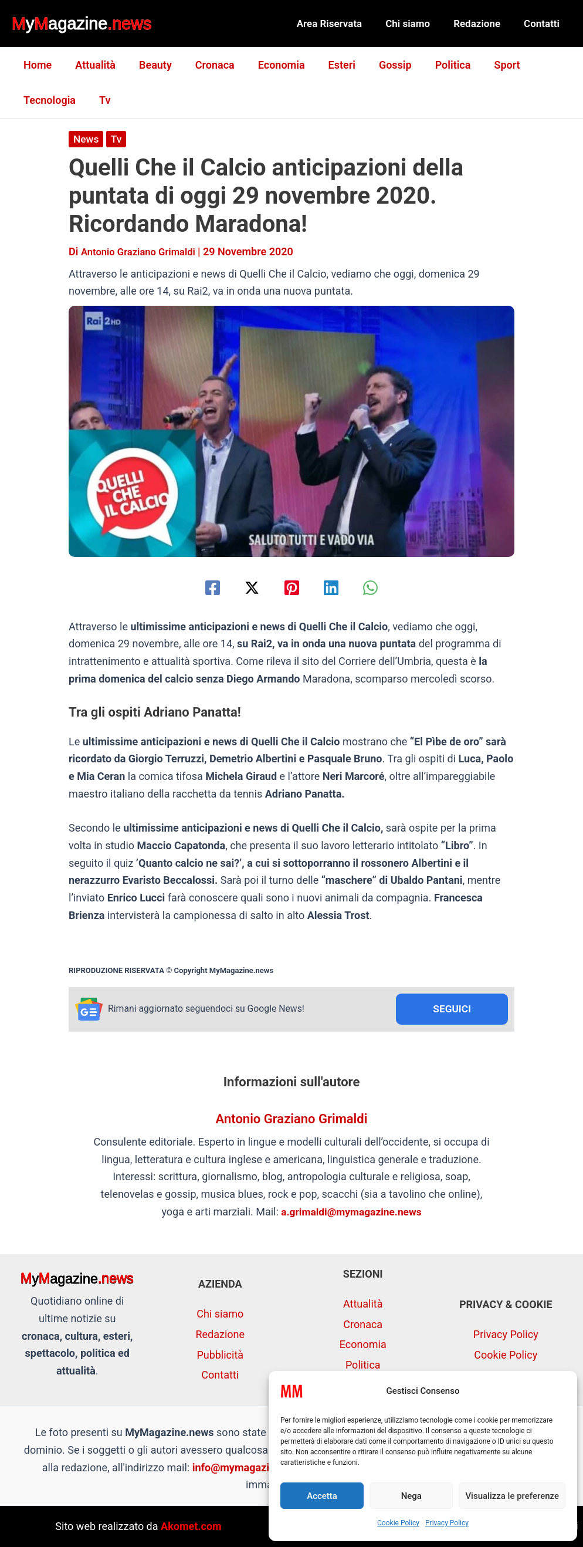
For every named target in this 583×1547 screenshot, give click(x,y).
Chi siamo (416, 23)
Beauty (149, 65)
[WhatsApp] (380, 587)
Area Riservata (342, 23)
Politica (435, 65)
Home (36, 65)
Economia (271, 65)
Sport (487, 65)
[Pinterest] (292, 587)
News (86, 139)
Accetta (322, 1496)
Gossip (380, 65)
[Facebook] (203, 587)
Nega (411, 1496)
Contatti (543, 23)
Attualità (92, 65)
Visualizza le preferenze (512, 1496)
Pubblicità (219, 1355)
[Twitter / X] (247, 587)
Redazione (482, 23)
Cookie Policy (398, 1523)
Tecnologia (48, 100)
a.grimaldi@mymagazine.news (352, 1212)
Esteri (329, 65)
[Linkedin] (336, 587)
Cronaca (206, 65)
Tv (101, 100)
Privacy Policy (447, 1523)
